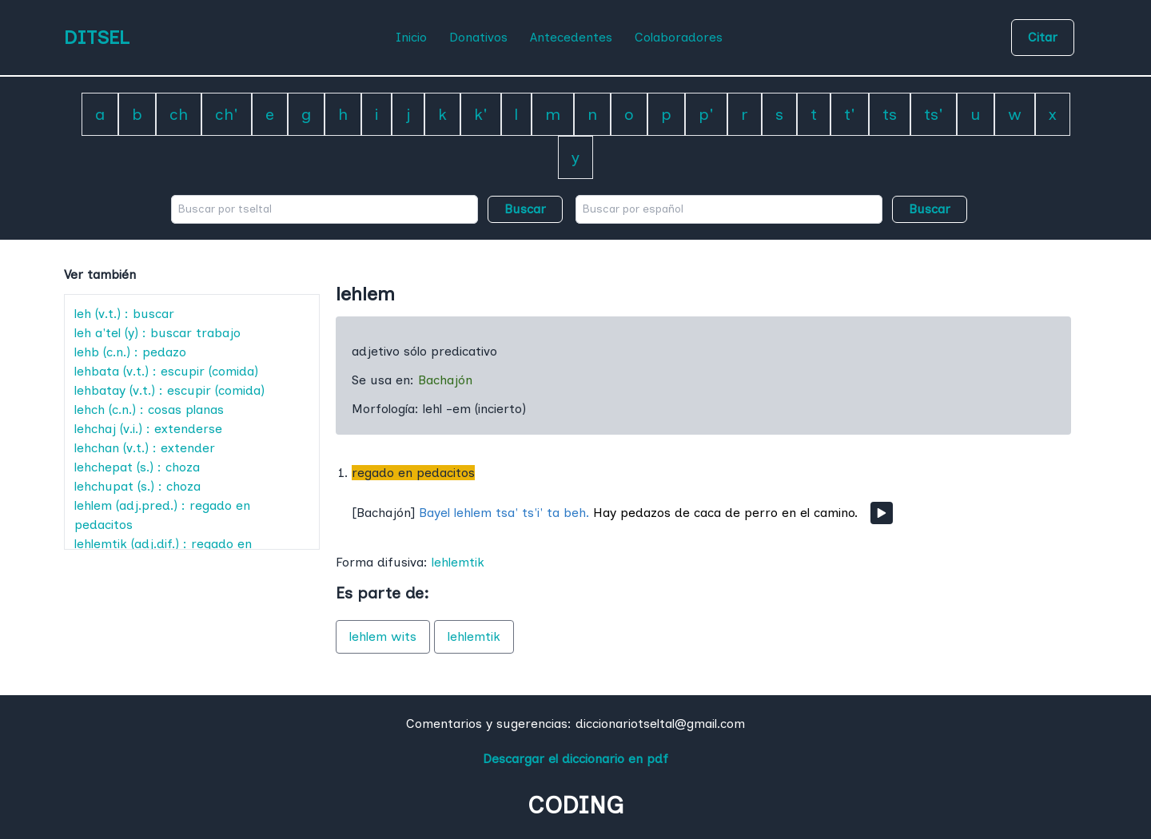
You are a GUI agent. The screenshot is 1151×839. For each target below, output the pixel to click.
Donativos (478, 37)
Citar (1042, 37)
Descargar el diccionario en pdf (575, 758)
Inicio (411, 37)
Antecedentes (571, 37)
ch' (226, 114)
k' (481, 114)
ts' (933, 114)
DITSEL (96, 37)
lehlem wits (382, 636)
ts (889, 114)
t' (849, 114)
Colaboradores (679, 37)
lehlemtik (458, 562)
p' (706, 114)
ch (178, 114)
